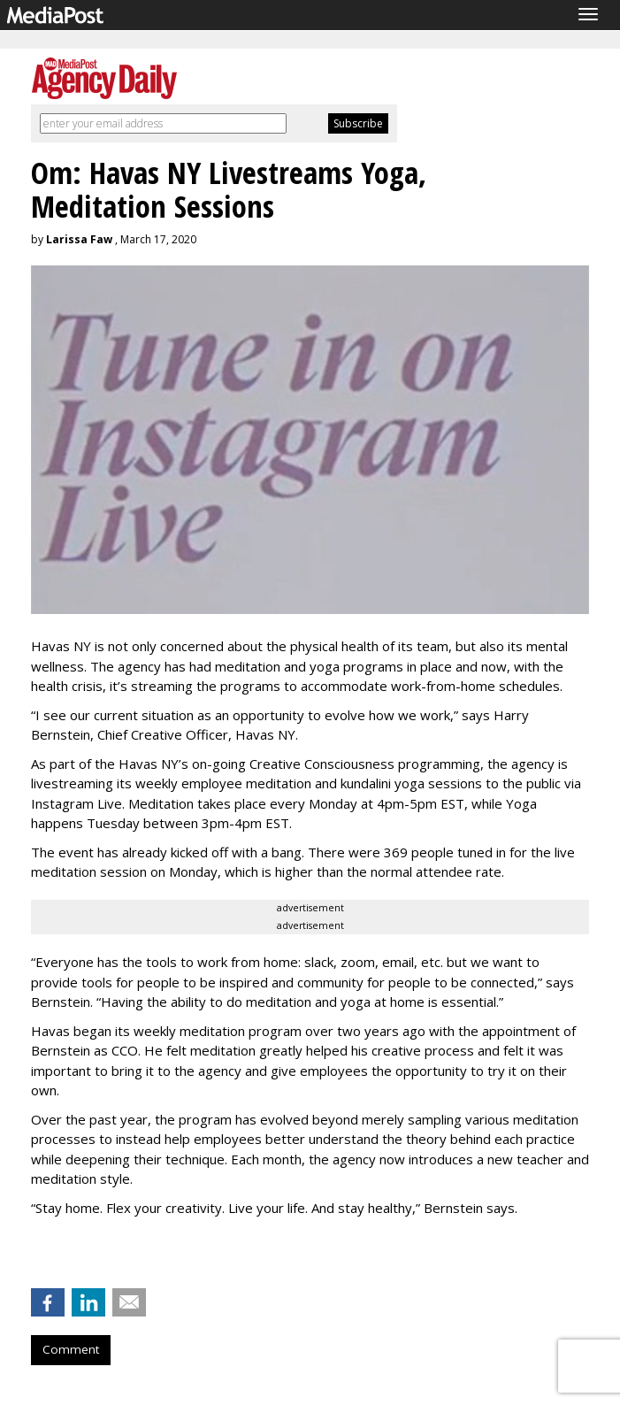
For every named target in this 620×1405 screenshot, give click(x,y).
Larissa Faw (79, 239)
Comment (70, 1349)
